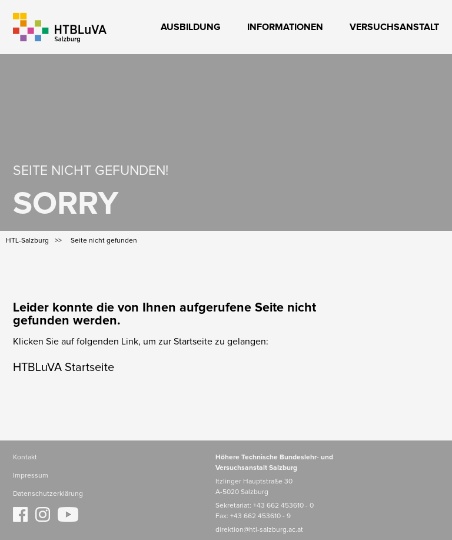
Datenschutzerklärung (48, 494)
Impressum (30, 475)
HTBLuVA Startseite (63, 367)
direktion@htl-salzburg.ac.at (259, 530)
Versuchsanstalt (394, 27)
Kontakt (25, 457)
